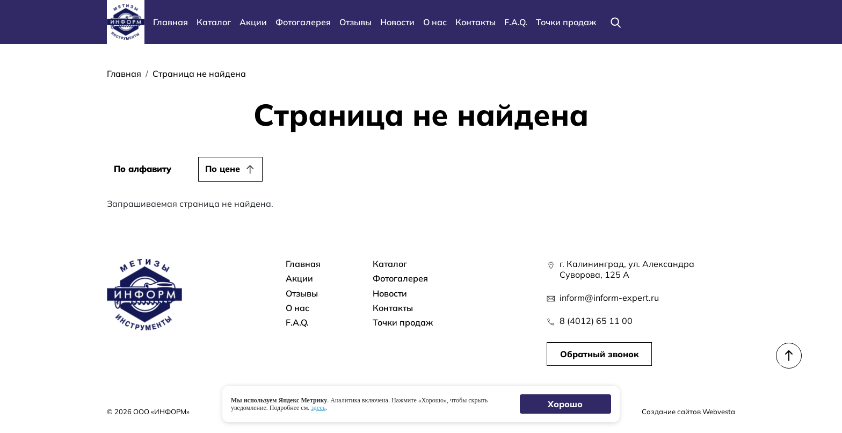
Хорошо (565, 404)
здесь (318, 408)
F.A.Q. (515, 22)
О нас (435, 22)
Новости (397, 22)
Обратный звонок (599, 354)
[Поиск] (615, 22)
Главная (170, 22)
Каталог (214, 22)
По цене (222, 168)
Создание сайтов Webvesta (688, 411)
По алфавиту (142, 168)
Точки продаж (566, 22)
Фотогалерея (303, 22)
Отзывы (355, 22)
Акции (253, 22)
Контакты (475, 22)
